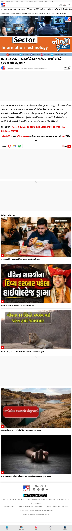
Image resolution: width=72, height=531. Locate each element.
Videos (13, 13)
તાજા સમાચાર (8, 9)
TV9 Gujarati (10, 68)
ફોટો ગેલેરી (36, 9)
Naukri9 (19, 13)
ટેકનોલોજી (50, 9)
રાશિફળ (42, 9)
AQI (60, 5)
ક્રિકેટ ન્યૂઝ (16, 9)
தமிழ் (35, 1)
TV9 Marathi (20, 506)
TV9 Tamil (64, 506)
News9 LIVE (39, 510)
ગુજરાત (23, 9)
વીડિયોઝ (29, 9)
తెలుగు (17, 1)
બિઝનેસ (65, 9)
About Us (13, 499)
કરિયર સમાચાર (23, 136)
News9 (8, 1)
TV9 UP (31, 510)
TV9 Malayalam (23, 510)
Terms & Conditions (62, 499)
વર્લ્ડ (60, 9)
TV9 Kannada (38, 506)
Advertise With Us (24, 499)
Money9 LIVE (48, 510)
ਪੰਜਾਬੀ (31, 1)
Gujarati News (5, 13)
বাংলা (27, 1)
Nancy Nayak (23, 68)
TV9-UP (51, 1)
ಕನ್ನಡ (12, 1)
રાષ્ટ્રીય (56, 9)
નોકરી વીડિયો (7, 136)
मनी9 (46, 1)
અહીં (63, 136)
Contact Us (5, 499)
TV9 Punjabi (56, 506)
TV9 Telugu (29, 506)
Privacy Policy (50, 499)
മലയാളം (41, 1)
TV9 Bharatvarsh (8, 506)
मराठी (22, 1)
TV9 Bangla (47, 506)
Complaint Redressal (38, 499)
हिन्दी (3, 1)
